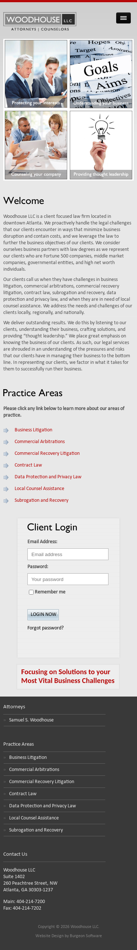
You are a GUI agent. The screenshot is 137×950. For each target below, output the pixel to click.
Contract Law (28, 465)
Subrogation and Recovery (41, 500)
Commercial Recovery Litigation (47, 453)
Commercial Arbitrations (40, 442)
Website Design (49, 936)
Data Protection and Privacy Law (48, 477)
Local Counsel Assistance (39, 489)
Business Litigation (33, 430)
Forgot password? (45, 628)
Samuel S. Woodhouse (31, 720)
